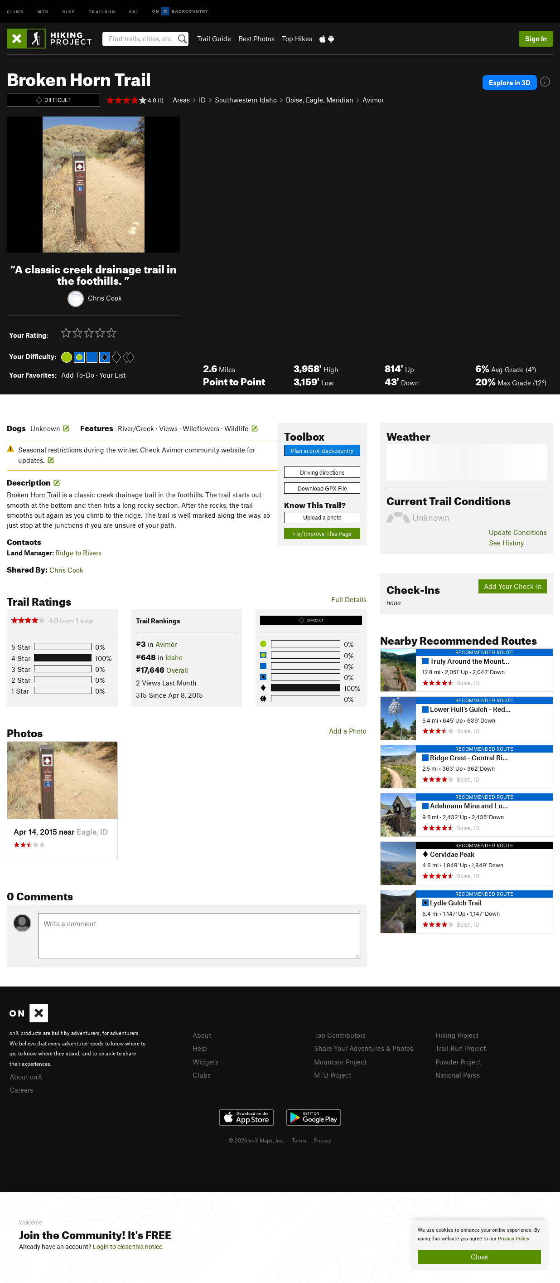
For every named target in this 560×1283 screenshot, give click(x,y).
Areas (181, 100)
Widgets (205, 1062)
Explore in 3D (510, 82)
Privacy (322, 1140)
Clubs (202, 1075)
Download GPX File (322, 488)
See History (506, 543)
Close (479, 1257)
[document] (479, 1245)
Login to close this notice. (128, 1246)
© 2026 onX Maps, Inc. (256, 1140)
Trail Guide (214, 38)
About (202, 1035)
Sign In (536, 38)
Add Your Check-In (513, 586)
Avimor (373, 100)
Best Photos (256, 38)
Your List (112, 375)
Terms (299, 1140)
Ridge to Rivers (78, 553)
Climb (15, 11)
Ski (134, 11)
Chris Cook (105, 297)
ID (202, 100)
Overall (177, 670)
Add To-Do (77, 375)
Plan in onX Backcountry (322, 450)
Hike (69, 11)
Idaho (174, 657)
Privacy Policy (513, 1239)
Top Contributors (340, 1035)
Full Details (349, 599)
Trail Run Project (460, 1048)
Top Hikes (297, 38)
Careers (21, 1090)
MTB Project (332, 1075)
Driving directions (322, 472)
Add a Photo (348, 731)
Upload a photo (322, 517)
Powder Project (458, 1062)
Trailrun (102, 11)
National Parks (457, 1075)
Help (200, 1048)
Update (518, 532)
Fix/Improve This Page (322, 533)
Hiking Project (456, 1035)
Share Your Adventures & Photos (363, 1048)
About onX (26, 1077)
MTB (43, 11)
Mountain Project (340, 1062)
